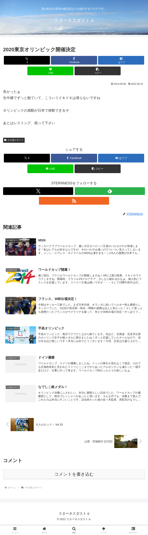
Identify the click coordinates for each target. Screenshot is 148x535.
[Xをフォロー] (38, 191)
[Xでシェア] (27, 60)
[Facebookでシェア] (74, 60)
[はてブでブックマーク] (121, 60)
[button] (98, 71)
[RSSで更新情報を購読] (74, 201)
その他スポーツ (14, 140)
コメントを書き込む (74, 474)
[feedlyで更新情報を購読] (110, 191)
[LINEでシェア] (50, 71)
